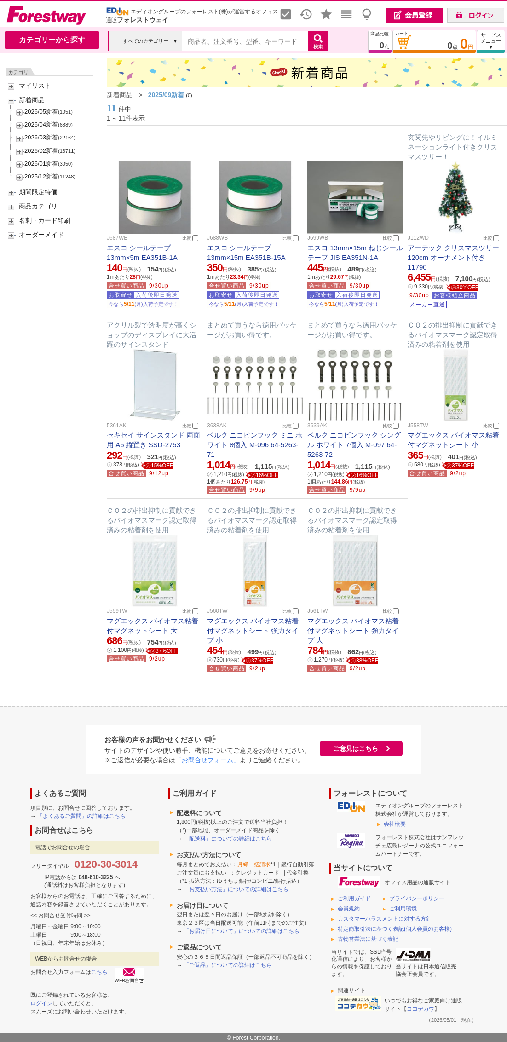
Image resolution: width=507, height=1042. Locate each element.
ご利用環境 (403, 908)
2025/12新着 (41, 176)
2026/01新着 (41, 163)
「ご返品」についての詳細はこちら (228, 965)
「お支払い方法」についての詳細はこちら (236, 889)
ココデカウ (420, 1009)
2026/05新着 (41, 111)
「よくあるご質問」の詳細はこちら (81, 816)
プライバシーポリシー (416, 898)
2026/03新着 (41, 137)
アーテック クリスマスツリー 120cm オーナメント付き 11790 (453, 257)
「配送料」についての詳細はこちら (228, 838)
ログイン (41, 1003)
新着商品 (32, 100)
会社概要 (395, 824)
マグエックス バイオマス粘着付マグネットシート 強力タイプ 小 (253, 630)
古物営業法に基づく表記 (368, 939)
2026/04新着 (41, 124)
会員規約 (349, 908)
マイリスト (35, 85)
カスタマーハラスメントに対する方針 (385, 918)
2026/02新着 (41, 150)
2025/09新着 (166, 94)
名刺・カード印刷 (44, 220)
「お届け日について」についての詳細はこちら (242, 931)
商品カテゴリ (38, 206)
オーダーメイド (41, 234)
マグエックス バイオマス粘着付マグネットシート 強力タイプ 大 (353, 630)
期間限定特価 (38, 192)
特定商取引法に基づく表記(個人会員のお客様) (395, 929)
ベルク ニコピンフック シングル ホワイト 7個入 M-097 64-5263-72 (354, 444)
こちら (99, 972)
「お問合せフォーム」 (207, 760)
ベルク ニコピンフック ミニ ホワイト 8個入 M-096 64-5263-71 (255, 444)
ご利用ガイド (354, 898)
